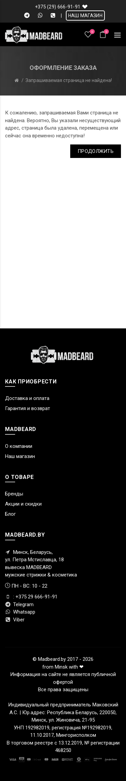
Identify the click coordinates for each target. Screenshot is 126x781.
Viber (15, 620)
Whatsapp (20, 612)
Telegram (19, 604)
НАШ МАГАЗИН (85, 15)
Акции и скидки (23, 504)
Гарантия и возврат (27, 408)
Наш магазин (20, 456)
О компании (18, 446)
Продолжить (96, 151)
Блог (10, 514)
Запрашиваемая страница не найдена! (69, 80)
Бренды (14, 494)
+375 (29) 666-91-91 (58, 6)
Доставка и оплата (27, 398)
